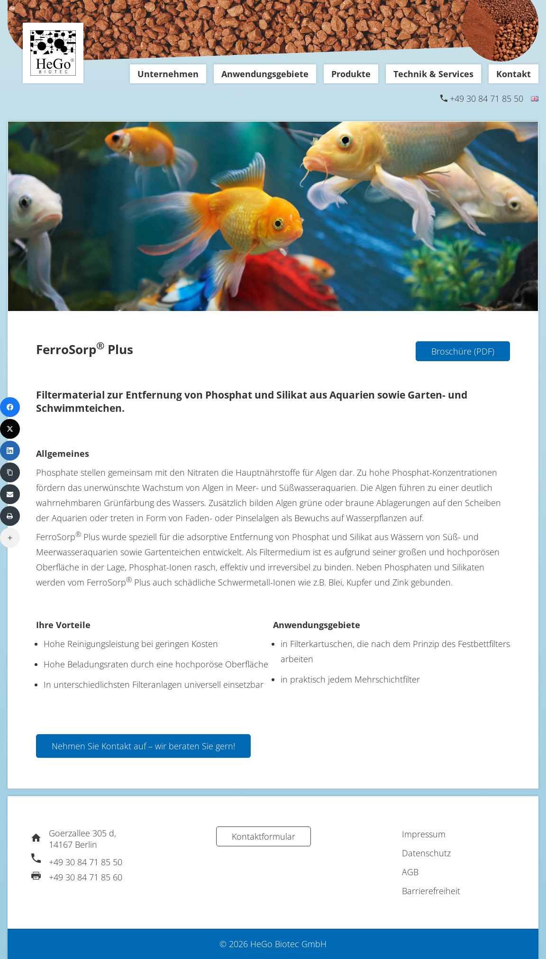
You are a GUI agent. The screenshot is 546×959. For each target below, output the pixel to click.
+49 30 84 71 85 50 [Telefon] (486, 98)
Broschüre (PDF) (462, 351)
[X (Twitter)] (10, 429)
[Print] (10, 516)
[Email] (10, 494)
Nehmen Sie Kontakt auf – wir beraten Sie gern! (143, 746)
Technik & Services (433, 74)
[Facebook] (10, 407)
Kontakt (513, 74)
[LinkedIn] (10, 451)
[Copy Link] (10, 472)
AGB (410, 872)
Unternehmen (168, 74)
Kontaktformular (263, 836)
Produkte (351, 74)
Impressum (424, 834)
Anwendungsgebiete (265, 74)
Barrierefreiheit (431, 891)
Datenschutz (426, 853)
